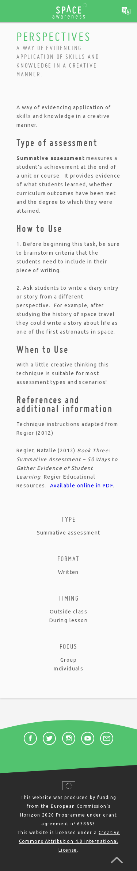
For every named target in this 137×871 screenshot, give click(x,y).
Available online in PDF (81, 485)
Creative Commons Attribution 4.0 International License (69, 841)
